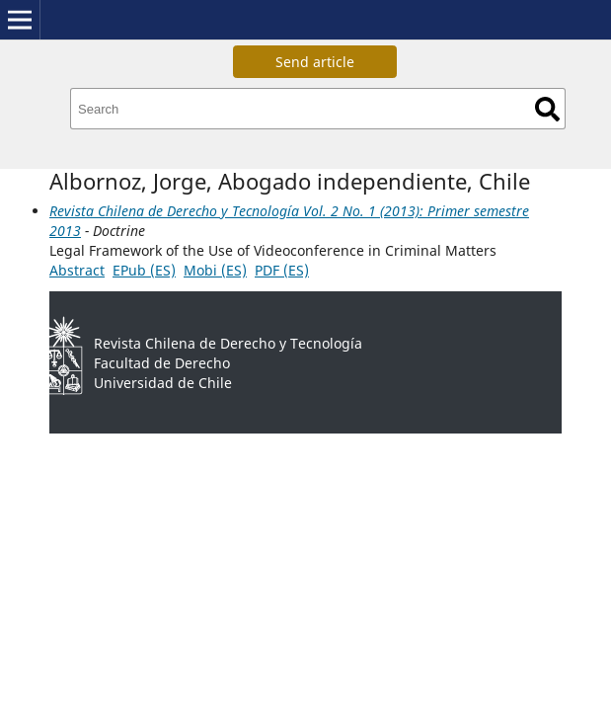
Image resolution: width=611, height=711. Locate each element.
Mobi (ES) (215, 270)
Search (547, 109)
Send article (314, 61)
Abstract (77, 270)
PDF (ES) (282, 270)
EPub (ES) (144, 270)
